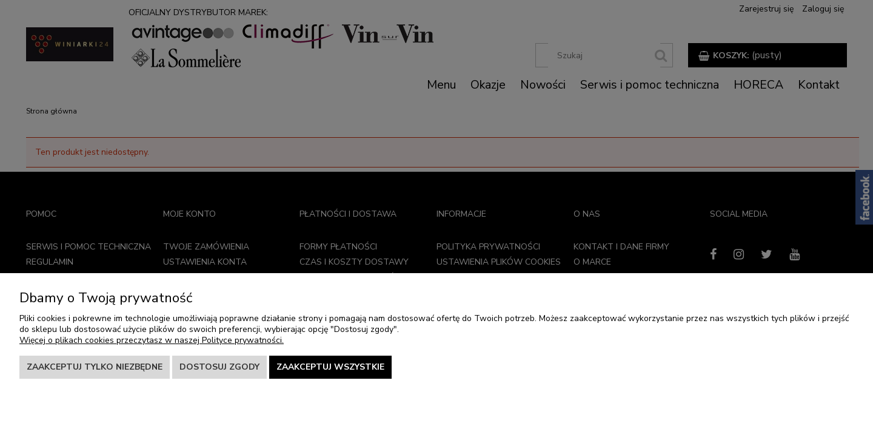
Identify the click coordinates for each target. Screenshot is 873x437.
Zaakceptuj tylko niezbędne (94, 367)
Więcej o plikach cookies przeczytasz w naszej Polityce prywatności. (151, 340)
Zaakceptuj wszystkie (330, 367)
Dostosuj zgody (219, 367)
